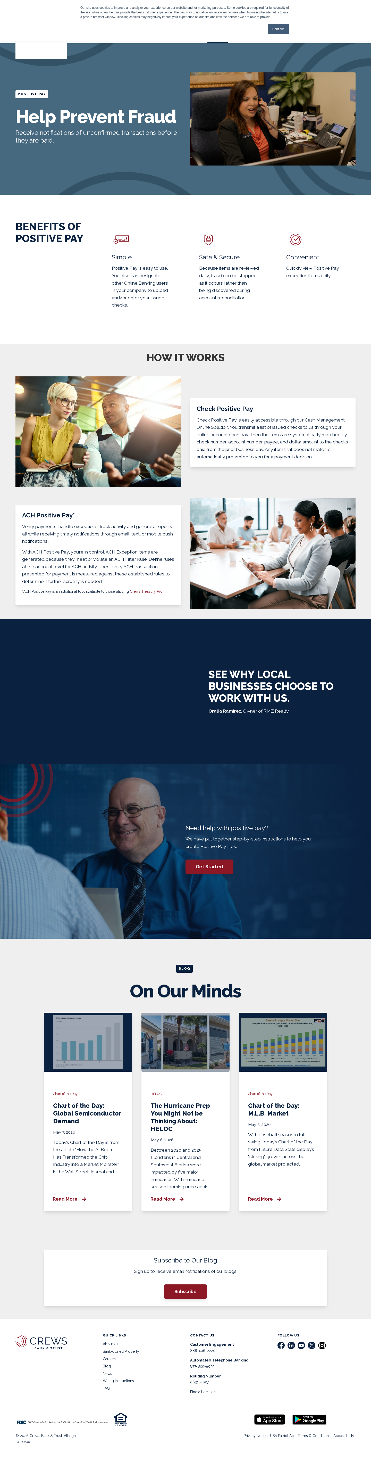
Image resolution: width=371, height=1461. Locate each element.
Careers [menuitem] (109, 1362)
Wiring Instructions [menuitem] (118, 1384)
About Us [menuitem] (110, 1347)
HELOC (157, 1096)
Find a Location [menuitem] (203, 1395)
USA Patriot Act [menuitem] (277, 1439)
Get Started (210, 868)
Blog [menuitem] (107, 1369)
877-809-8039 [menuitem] (202, 1370)
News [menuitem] (107, 1377)
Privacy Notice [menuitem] (249, 1439)
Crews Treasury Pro (146, 593)
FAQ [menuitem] (106, 1392)
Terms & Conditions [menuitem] (311, 1439)
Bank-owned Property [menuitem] (121, 1355)
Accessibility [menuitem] (342, 1439)
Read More (69, 1201)
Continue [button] (278, 29)
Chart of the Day (65, 1096)
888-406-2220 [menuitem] (202, 1354)
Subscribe (185, 1294)
